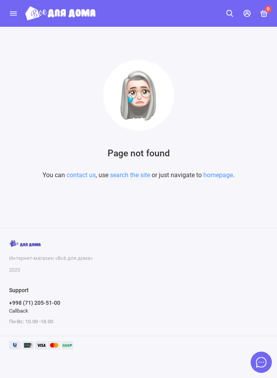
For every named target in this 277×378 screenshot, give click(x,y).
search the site (130, 175)
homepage (218, 175)
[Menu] (13, 13)
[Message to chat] (261, 362)
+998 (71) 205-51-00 (34, 303)
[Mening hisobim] (247, 13)
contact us (81, 175)
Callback (18, 311)
